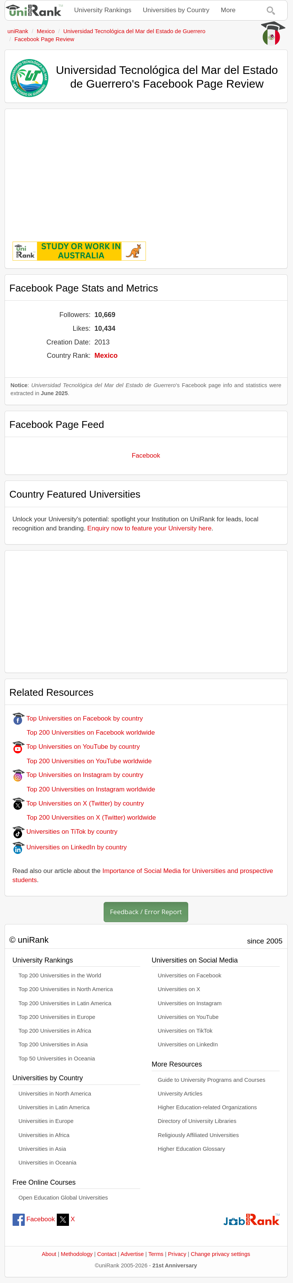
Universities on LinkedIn (188, 1044)
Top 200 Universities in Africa (55, 1031)
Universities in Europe (46, 1121)
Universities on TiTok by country (65, 831)
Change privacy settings (220, 1254)
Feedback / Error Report (146, 911)
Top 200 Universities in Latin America (65, 1003)
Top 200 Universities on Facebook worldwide (84, 732)
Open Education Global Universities (63, 1198)
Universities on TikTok (185, 1031)
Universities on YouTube (188, 1017)
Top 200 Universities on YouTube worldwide (82, 761)
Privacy (177, 1254)
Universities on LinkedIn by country (70, 847)
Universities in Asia (42, 1149)
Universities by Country (176, 10)
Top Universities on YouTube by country (76, 746)
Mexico (106, 355)
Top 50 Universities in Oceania (57, 1059)
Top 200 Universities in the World (60, 975)
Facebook (146, 455)
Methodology (77, 1254)
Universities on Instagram (190, 1003)
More (228, 10)
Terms (155, 1254)
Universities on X (179, 989)
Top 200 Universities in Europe (57, 1017)
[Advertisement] (146, 170)
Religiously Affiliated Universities (198, 1135)
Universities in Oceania (48, 1163)
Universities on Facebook (189, 975)
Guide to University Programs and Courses (211, 1080)
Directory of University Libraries (197, 1121)
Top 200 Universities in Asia (53, 1044)
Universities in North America (55, 1094)
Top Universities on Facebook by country (78, 718)
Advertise (132, 1254)
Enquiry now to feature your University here (149, 528)
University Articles (180, 1094)
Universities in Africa (44, 1135)
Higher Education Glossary (191, 1149)
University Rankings (102, 10)
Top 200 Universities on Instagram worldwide (84, 789)
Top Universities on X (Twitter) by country (78, 803)
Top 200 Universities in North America (66, 989)
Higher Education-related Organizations (207, 1107)
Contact (106, 1254)
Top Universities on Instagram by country (78, 774)
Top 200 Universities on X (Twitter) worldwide (84, 817)
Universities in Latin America (54, 1107)
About (49, 1254)
